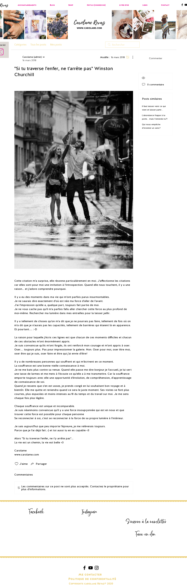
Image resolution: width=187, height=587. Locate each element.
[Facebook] (36, 512)
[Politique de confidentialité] (92, 579)
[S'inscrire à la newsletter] (146, 521)
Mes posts (56, 44)
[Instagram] (89, 512)
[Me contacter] (90, 574)
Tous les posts (38, 44)
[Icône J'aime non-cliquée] (16, 464)
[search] (122, 45)
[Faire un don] (145, 534)
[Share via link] (38, 464)
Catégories (20, 44)
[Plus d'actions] (131, 57)
